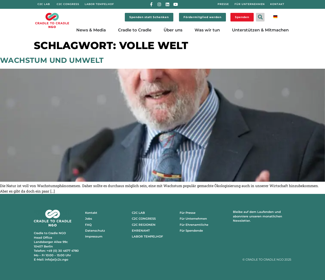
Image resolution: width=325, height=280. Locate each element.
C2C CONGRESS (144, 218)
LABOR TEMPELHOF (147, 236)
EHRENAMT (141, 230)
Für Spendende (191, 230)
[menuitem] (275, 16)
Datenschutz (95, 230)
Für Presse (187, 212)
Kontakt (91, 212)
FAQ (88, 224)
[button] (260, 17)
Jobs (88, 218)
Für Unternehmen (193, 218)
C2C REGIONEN (144, 224)
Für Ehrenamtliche (194, 224)
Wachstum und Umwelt (52, 60)
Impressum (93, 236)
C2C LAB (138, 212)
